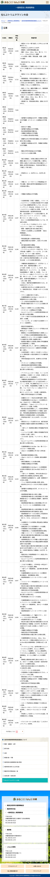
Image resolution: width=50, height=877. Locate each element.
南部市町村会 (11, 809)
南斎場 (9, 830)
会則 (5, 753)
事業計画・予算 (8, 757)
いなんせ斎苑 (11, 847)
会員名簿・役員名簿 (9, 776)
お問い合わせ (37, 866)
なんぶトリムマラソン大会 (11, 780)
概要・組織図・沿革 (9, 744)
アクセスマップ (12, 866)
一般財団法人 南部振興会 (15, 812)
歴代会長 (6, 748)
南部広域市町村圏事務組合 (15, 805)
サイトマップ (37, 871)
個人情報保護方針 (12, 871)
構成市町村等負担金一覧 (11, 771)
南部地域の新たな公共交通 (11, 767)
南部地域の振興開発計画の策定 (13, 762)
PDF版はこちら (10, 731)
